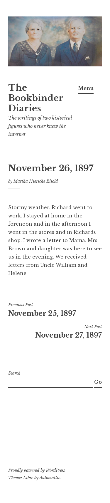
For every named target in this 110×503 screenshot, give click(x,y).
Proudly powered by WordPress (36, 470)
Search (14, 373)
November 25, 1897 (55, 309)
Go (98, 382)
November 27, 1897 (55, 331)
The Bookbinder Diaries (35, 98)
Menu (86, 88)
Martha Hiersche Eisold (35, 181)
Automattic (49, 477)
